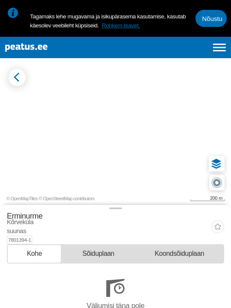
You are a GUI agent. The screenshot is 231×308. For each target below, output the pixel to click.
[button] (216, 164)
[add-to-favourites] (217, 223)
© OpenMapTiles (22, 198)
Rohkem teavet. (121, 25)
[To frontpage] (52, 47)
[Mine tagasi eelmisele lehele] (17, 77)
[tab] (34, 245)
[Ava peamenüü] (219, 47)
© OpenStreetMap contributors (66, 198)
